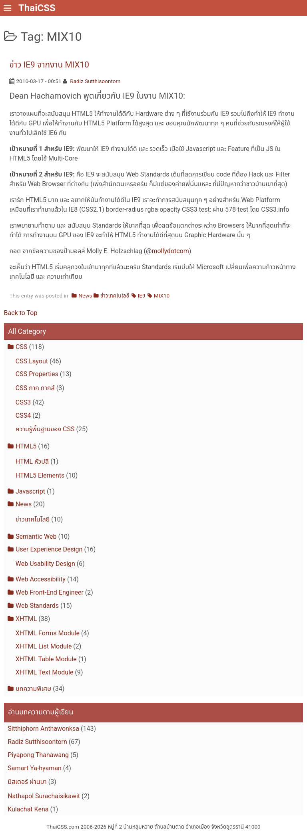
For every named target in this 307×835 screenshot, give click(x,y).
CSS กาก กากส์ (35, 388)
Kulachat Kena (28, 809)
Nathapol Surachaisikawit (44, 796)
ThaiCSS (37, 8)
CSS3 (23, 402)
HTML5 (26, 446)
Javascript (30, 491)
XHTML (26, 619)
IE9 (142, 295)
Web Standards (37, 605)
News (85, 295)
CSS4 (23, 415)
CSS (21, 347)
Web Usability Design (45, 563)
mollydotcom (170, 251)
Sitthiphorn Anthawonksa (43, 728)
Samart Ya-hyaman (35, 768)
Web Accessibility (41, 579)
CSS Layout (32, 361)
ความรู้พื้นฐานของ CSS (45, 429)
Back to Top (21, 313)
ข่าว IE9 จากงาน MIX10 (49, 64)
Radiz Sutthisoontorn (95, 81)
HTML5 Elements (40, 475)
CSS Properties (37, 374)
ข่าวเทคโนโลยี (115, 295)
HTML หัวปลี (32, 461)
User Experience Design (49, 549)
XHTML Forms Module (48, 633)
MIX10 (161, 295)
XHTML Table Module (46, 659)
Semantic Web (36, 536)
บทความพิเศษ (33, 688)
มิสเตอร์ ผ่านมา (27, 781)
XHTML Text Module (45, 672)
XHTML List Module (44, 646)
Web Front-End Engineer (50, 592)
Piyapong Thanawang (38, 755)
